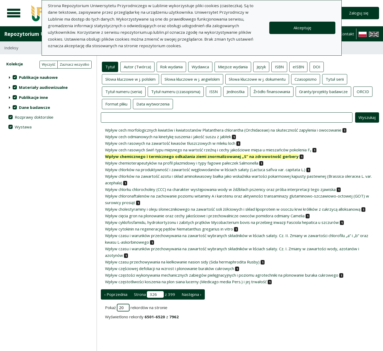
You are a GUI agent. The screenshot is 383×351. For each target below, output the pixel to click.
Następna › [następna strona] (191, 294)
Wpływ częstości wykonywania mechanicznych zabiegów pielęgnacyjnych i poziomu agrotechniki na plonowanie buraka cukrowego (221, 275)
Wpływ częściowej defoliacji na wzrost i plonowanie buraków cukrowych (169, 268)
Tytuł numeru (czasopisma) (175, 91)
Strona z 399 (154, 294)
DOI (316, 66)
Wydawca (200, 66)
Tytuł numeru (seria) (123, 91)
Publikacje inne (33, 97)
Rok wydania (171, 66)
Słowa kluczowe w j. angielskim (192, 79)
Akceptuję (302, 27)
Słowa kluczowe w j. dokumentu (257, 79)
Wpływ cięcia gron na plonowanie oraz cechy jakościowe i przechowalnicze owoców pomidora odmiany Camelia (205, 215)
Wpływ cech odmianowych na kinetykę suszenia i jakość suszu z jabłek (168, 136)
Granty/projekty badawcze (323, 91)
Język (261, 66)
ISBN (279, 66)
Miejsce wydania (233, 66)
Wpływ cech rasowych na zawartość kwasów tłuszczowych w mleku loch (170, 143)
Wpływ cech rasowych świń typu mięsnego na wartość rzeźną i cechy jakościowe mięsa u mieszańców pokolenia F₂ (208, 149)
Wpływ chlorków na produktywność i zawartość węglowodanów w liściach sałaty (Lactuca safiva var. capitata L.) (205, 169)
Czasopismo (306, 79)
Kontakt (347, 33)
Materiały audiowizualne (43, 87)
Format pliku (116, 104)
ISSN (213, 91)
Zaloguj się (358, 13)
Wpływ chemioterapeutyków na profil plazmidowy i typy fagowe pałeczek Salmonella (181, 163)
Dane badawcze (34, 107)
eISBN (298, 66)
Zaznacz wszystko (74, 64)
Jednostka (236, 91)
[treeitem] (48, 77)
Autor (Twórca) (137, 66)
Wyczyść (48, 64)
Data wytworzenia (153, 104)
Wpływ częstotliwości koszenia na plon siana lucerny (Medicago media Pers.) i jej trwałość (186, 281)
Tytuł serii (335, 79)
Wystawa (23, 126)
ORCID (363, 91)
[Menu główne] (13, 13)
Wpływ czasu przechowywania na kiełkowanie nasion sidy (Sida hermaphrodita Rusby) (182, 262)
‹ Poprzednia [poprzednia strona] (115, 294)
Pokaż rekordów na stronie (136, 307)
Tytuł (110, 66)
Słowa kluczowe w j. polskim (130, 79)
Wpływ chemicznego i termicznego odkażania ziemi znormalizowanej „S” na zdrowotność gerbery (202, 156)
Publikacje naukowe (38, 77)
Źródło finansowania (271, 91)
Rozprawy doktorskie (34, 117)
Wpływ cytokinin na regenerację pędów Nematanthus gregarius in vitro (169, 229)
